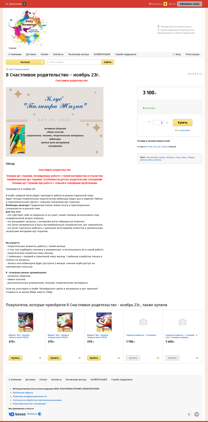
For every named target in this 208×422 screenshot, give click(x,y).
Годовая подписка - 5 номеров (141, 335)
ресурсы (157, 160)
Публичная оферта (23, 392)
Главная (12, 48)
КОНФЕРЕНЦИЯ (102, 54)
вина (150, 160)
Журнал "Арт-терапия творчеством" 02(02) (58, 336)
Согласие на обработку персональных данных (37, 400)
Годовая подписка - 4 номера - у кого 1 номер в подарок (181, 336)
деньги (143, 160)
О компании (15, 54)
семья (184, 157)
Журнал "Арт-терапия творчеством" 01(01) (97, 336)
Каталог (25, 62)
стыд (177, 157)
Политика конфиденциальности (30, 396)
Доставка (31, 54)
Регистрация (192, 54)
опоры (162, 157)
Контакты (58, 54)
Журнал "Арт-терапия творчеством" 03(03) (19, 336)
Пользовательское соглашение (29, 403)
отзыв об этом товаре (157, 146)
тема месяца (152, 157)
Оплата (44, 54)
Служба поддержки (125, 54)
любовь (170, 157)
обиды (191, 157)
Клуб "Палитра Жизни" (19, 69)
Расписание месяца (78, 54)
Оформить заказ (189, 3)
